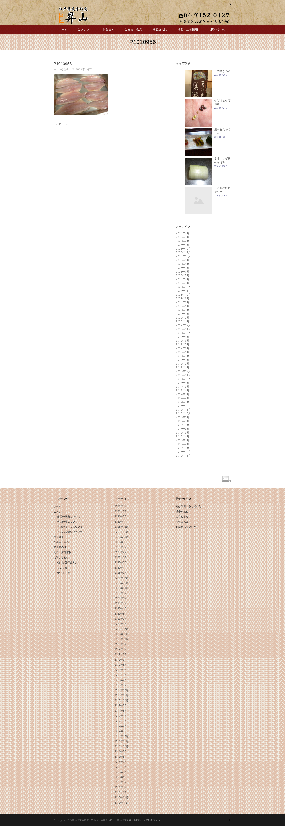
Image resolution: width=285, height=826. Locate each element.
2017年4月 (182, 390)
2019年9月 (182, 336)
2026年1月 (182, 245)
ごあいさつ (85, 29)
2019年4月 (182, 356)
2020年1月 (182, 321)
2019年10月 (183, 333)
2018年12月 (183, 371)
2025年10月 (183, 256)
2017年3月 (182, 394)
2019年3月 (182, 359)
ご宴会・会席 (133, 29)
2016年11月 (183, 409)
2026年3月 (182, 237)
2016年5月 (182, 432)
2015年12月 (183, 451)
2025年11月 (183, 252)
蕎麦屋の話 (160, 29)
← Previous (63, 124)
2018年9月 (182, 382)
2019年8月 (182, 340)
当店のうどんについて (70, 526)
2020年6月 (182, 302)
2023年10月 (183, 294)
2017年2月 (182, 398)
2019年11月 (183, 329)
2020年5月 (182, 306)
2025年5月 (182, 275)
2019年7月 (182, 344)
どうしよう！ (183, 516)
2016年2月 (182, 444)
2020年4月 (182, 310)
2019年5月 (182, 352)
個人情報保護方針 (67, 562)
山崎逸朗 (63, 69)
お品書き (108, 29)
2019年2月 (182, 363)
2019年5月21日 (85, 69)
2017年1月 (182, 402)
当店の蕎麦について (68, 516)
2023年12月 (183, 287)
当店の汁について (67, 521)
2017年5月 (182, 386)
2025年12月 (183, 248)
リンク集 (62, 567)
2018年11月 (183, 375)
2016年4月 (182, 436)
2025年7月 (182, 267)
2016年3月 (182, 440)
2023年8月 (182, 298)
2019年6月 (182, 348)
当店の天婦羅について (70, 532)
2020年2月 (182, 317)
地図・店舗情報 (188, 29)
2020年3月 (182, 313)
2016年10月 (183, 413)
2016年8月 (182, 421)
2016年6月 (182, 428)
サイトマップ (64, 572)
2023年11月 (183, 290)
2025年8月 (182, 264)
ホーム (63, 29)
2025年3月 (182, 283)
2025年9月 (182, 260)
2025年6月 (182, 271)
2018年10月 (183, 379)
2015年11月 (183, 455)
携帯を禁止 (182, 511)
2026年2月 (182, 241)
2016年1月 (182, 448)
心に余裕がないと (186, 526)
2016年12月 (183, 405)
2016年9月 (182, 417)
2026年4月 (182, 233)
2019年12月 (183, 325)
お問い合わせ (217, 29)
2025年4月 (182, 279)
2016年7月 (182, 425)
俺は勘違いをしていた (188, 506)
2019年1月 (182, 367)
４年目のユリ (183, 521)
